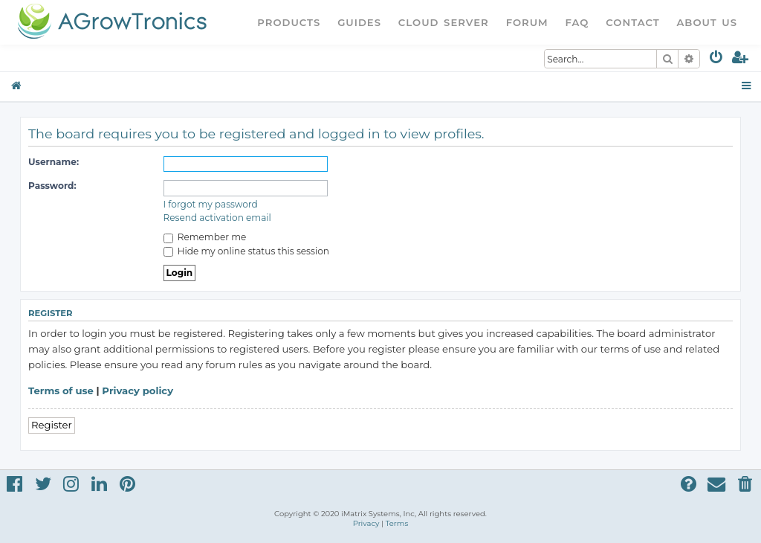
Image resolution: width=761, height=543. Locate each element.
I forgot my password (210, 204)
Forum (527, 22)
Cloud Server (443, 22)
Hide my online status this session (246, 251)
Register (51, 425)
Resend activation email (217, 217)
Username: (53, 161)
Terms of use (61, 390)
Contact (632, 22)
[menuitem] (716, 60)
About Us (706, 22)
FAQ (577, 22)
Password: (52, 185)
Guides (359, 22)
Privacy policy (137, 390)
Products (288, 22)
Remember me (205, 236)
